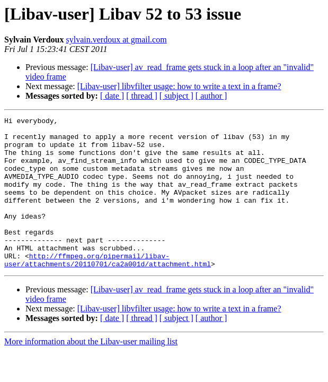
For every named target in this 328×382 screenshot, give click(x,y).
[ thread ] (141, 95)
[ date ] (112, 95)
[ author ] (211, 95)
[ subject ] (176, 95)
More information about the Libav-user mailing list (91, 371)
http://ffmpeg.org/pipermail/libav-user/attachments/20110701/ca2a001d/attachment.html (107, 289)
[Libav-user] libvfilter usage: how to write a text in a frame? (179, 86)
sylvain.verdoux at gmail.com (116, 39)
